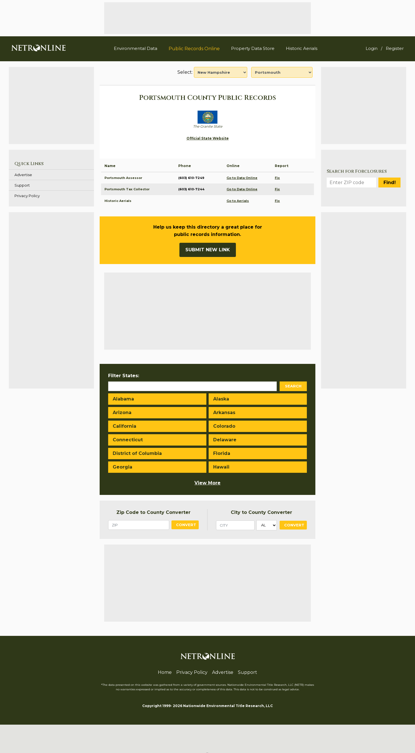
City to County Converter (261, 512)
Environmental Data (135, 48)
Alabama (123, 399)
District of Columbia (137, 453)
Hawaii (221, 467)
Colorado (224, 426)
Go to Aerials (238, 201)
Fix (277, 178)
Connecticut (128, 439)
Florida (221, 453)
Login (372, 48)
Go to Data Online (242, 178)
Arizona (122, 412)
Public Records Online (194, 48)
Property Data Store (252, 48)
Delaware (224, 439)
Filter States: (123, 375)
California (124, 426)
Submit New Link (207, 249)
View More (207, 483)
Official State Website (207, 138)
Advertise (23, 174)
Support (22, 185)
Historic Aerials (301, 48)
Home (165, 672)
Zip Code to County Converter (153, 512)
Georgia (122, 467)
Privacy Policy (27, 195)
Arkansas (224, 412)
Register (395, 48)
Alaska (221, 399)
